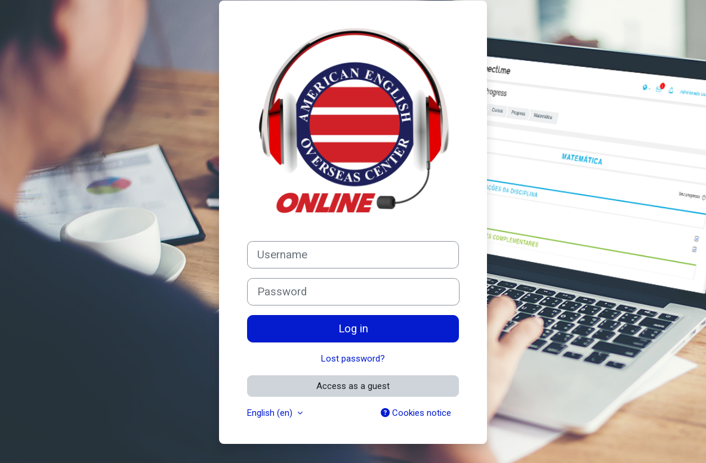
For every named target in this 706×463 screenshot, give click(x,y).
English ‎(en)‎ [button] (271, 413)
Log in (353, 328)
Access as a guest (353, 386)
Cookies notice (416, 413)
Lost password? (353, 358)
